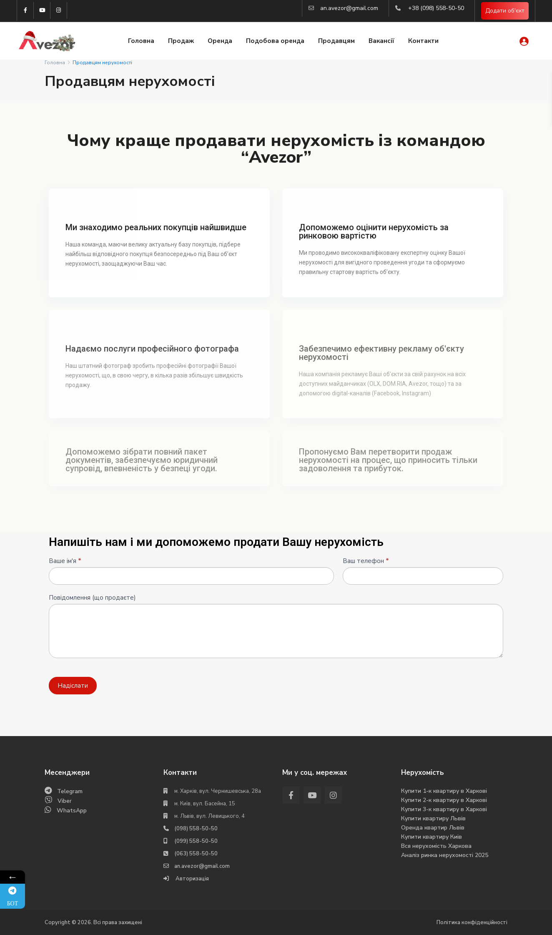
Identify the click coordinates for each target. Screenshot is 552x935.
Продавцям (336, 41)
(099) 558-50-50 (196, 841)
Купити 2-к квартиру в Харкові (444, 800)
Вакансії (381, 41)
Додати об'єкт (504, 11)
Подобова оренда (275, 41)
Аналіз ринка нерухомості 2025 (444, 855)
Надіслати (73, 685)
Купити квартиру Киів (431, 837)
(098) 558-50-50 (196, 828)
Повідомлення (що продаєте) (92, 597)
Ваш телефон (366, 561)
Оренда (220, 41)
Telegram (70, 791)
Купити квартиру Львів (433, 818)
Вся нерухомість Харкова (436, 846)
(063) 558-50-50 (196, 853)
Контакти (423, 41)
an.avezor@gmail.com (349, 8)
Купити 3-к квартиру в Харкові (444, 809)
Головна (141, 41)
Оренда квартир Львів (432, 828)
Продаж (181, 41)
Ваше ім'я (65, 561)
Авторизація (191, 878)
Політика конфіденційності (472, 922)
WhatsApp (72, 810)
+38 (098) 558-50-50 (436, 8)
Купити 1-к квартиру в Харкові (444, 791)
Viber (65, 801)
